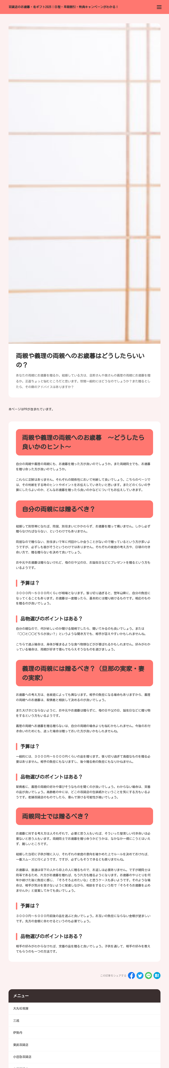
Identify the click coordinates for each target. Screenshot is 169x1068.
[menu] (159, 7)
